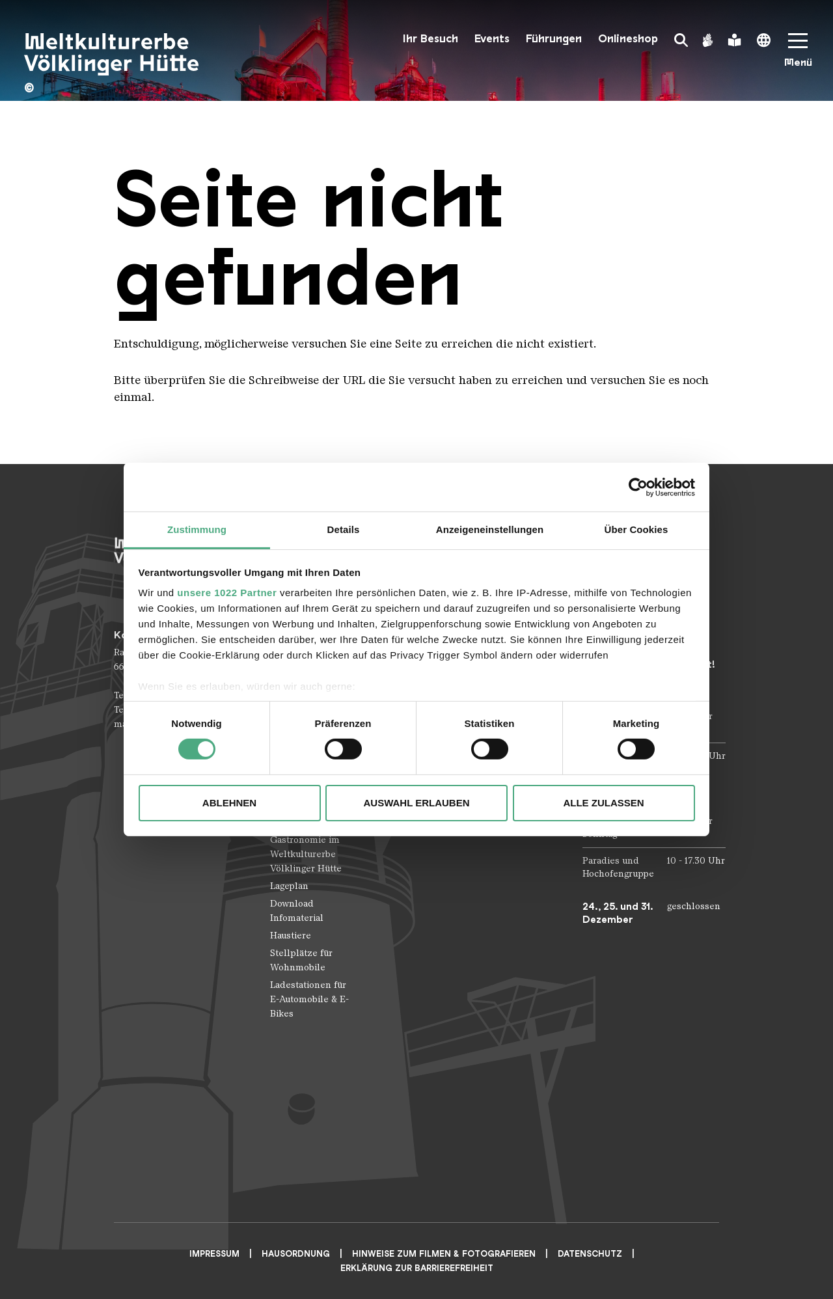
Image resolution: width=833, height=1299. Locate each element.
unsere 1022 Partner (227, 592)
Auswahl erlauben (416, 802)
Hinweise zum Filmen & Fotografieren (444, 1254)
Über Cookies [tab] (636, 529)
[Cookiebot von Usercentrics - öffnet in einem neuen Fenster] (638, 487)
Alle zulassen (603, 802)
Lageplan (289, 886)
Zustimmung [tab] (196, 529)
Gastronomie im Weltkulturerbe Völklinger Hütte (306, 854)
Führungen (554, 38)
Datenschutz (590, 1254)
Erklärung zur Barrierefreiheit (416, 1268)
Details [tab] (343, 529)
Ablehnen (229, 802)
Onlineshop (628, 38)
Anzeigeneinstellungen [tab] (489, 529)
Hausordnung (296, 1254)
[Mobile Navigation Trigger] (798, 54)
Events (492, 38)
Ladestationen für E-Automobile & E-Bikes (309, 999)
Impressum (214, 1254)
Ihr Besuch (430, 38)
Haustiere (290, 935)
